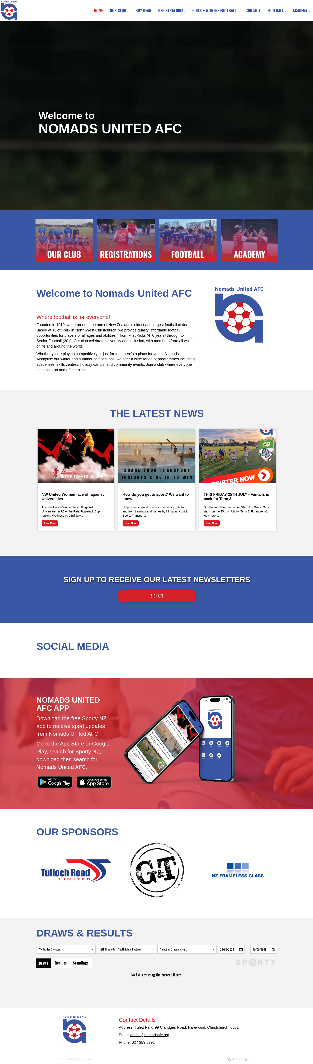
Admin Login (238, 1059)
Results (61, 963)
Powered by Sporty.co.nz (75, 1059)
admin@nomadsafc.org (149, 1035)
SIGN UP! (157, 596)
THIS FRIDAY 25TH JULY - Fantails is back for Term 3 (236, 496)
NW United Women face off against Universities (73, 496)
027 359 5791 (143, 1042)
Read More (50, 523)
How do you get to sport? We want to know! (156, 496)
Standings (81, 963)
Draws (43, 963)
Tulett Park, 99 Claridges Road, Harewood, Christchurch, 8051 (187, 1027)
